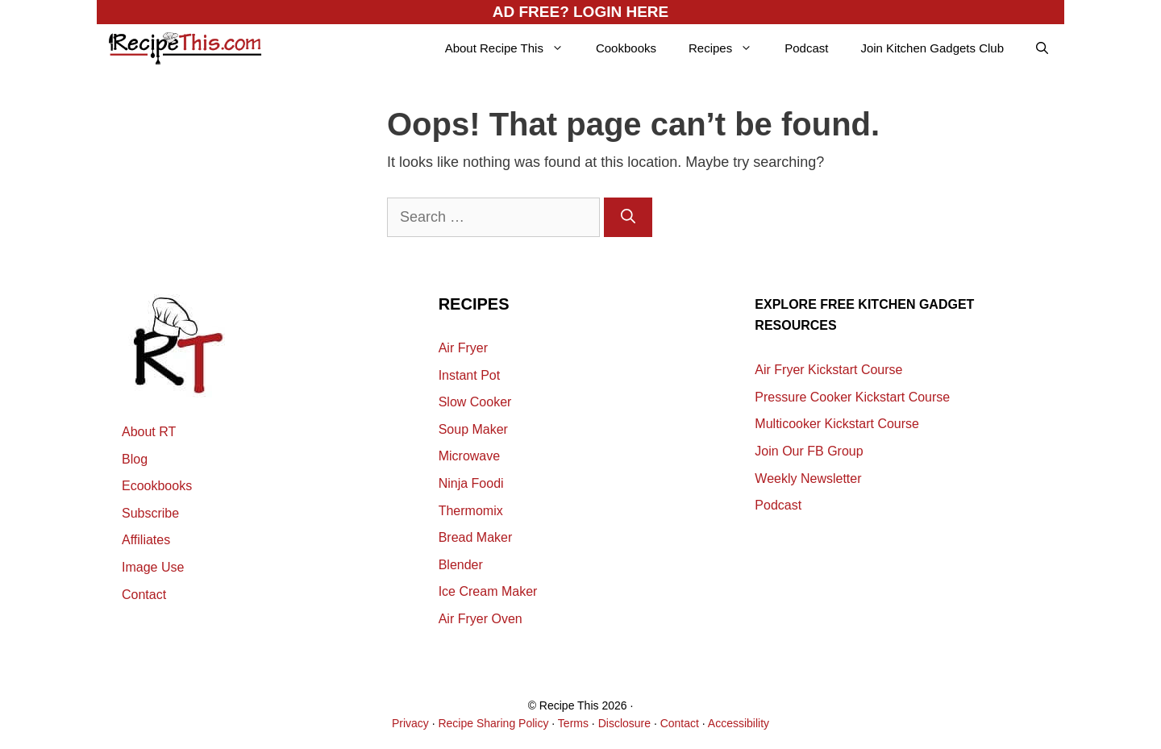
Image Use (153, 567)
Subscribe (150, 513)
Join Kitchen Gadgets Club (932, 48)
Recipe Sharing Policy (493, 723)
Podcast (806, 48)
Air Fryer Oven (480, 619)
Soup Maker (473, 429)
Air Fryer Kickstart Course (828, 370)
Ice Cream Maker (488, 591)
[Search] (628, 217)
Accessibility (738, 723)
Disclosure (624, 723)
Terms (573, 723)
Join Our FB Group (809, 451)
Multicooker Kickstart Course (837, 424)
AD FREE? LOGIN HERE (581, 11)
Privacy (410, 723)
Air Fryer (463, 348)
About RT (149, 432)
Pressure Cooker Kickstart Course (852, 397)
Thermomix (471, 511)
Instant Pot (470, 375)
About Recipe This (512, 48)
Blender (461, 565)
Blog (135, 459)
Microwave (469, 456)
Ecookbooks (157, 486)
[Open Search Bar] (1042, 48)
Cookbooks (626, 48)
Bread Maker (476, 537)
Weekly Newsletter (808, 478)
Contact (144, 594)
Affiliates (146, 540)
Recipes (728, 48)
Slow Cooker (475, 402)
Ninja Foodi (471, 483)
